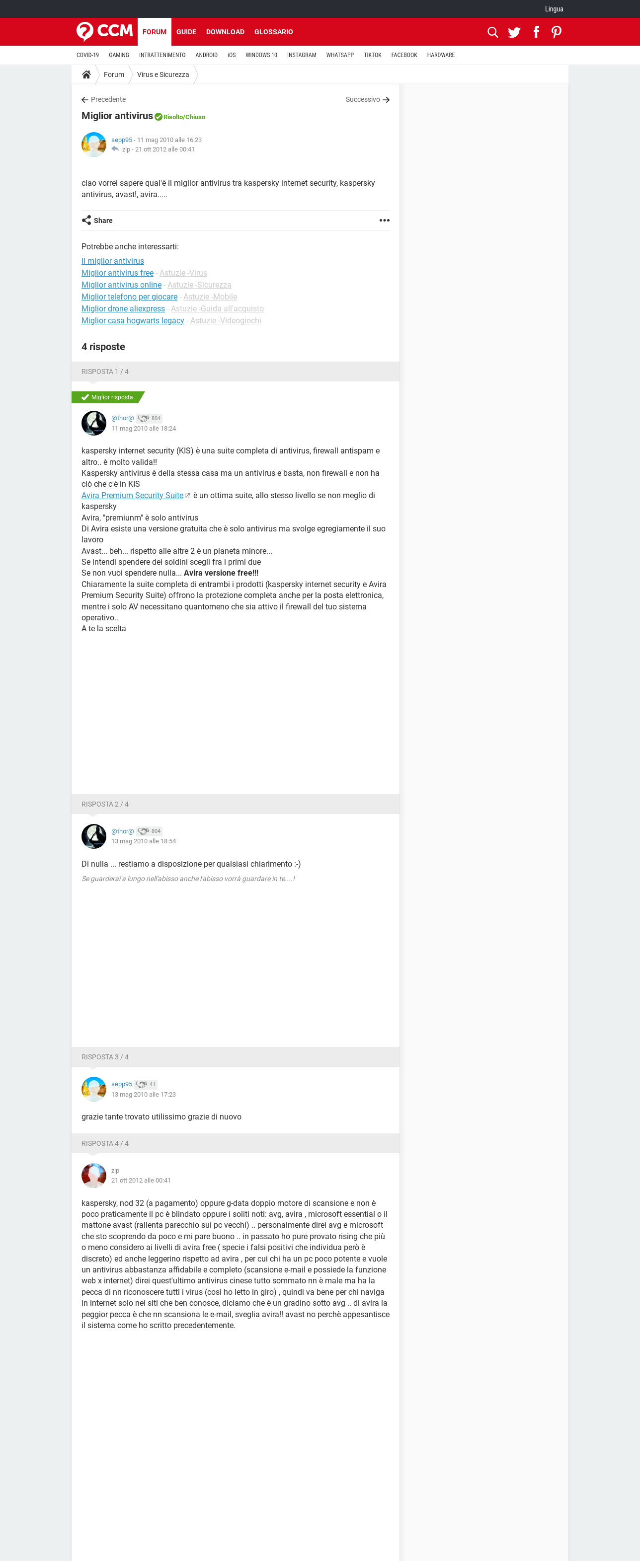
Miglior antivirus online (121, 285)
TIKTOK (373, 55)
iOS (232, 55)
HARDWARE (441, 55)
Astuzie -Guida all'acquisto (217, 308)
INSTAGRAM (302, 55)
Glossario (273, 32)
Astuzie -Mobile (210, 296)
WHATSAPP (340, 55)
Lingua (554, 9)
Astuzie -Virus (183, 273)
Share (103, 220)
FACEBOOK (404, 55)
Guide (186, 32)
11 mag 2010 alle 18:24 (143, 428)
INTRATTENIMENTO (162, 55)
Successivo (363, 99)
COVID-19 (88, 55)
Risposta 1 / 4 (105, 371)
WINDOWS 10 (261, 55)
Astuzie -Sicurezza (199, 285)
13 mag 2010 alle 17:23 (143, 1094)
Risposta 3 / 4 (105, 1057)
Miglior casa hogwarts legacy (132, 320)
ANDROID (207, 55)
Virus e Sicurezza (163, 74)
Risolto (173, 117)
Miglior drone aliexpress (123, 308)
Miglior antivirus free (117, 273)
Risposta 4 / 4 (105, 1143)
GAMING (119, 55)
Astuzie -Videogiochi (225, 320)
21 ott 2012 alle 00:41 (165, 149)
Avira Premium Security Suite (132, 495)
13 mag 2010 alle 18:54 (143, 841)
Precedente (108, 99)
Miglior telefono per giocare (129, 296)
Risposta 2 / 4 (105, 804)
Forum (154, 32)
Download (225, 32)
